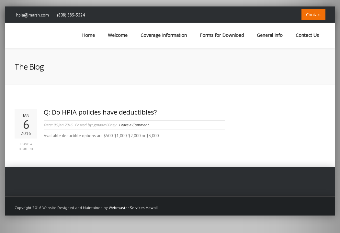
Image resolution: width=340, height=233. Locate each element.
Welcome (118, 35)
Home (88, 35)
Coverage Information (164, 35)
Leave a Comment (26, 146)
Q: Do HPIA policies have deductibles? (100, 112)
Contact (313, 14)
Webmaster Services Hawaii (133, 207)
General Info (270, 35)
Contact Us (307, 35)
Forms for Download (222, 35)
